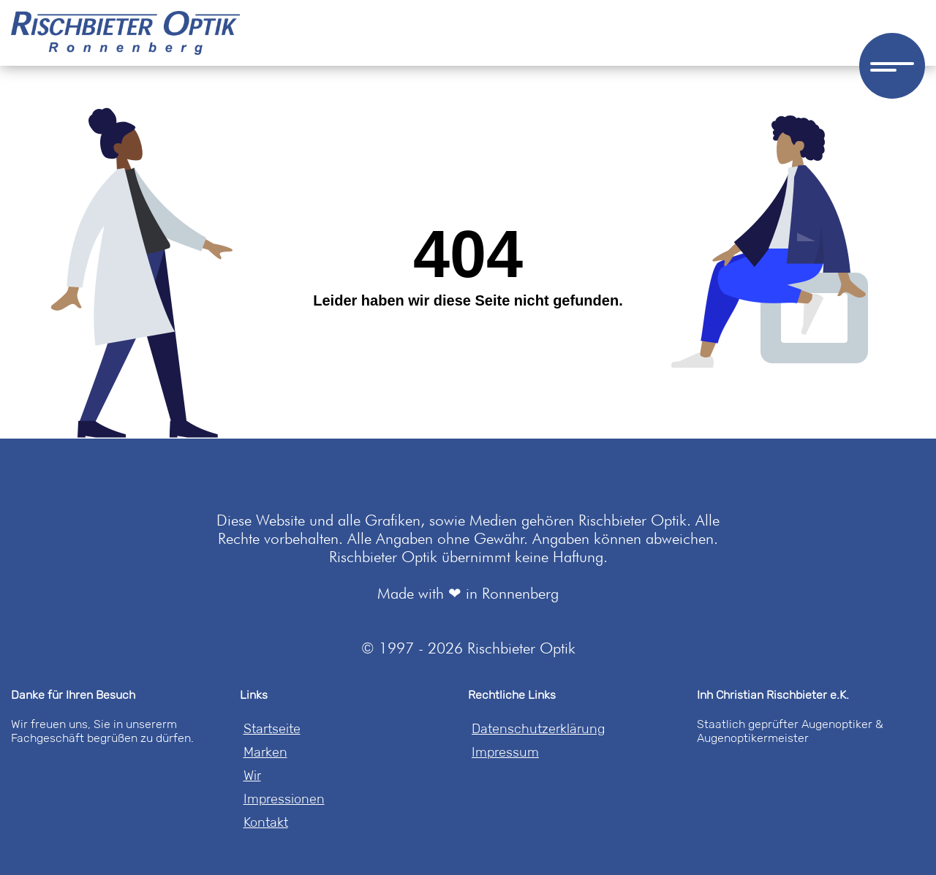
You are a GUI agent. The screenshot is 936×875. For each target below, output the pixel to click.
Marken (265, 752)
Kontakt (266, 822)
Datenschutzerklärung (538, 729)
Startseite (272, 729)
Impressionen (284, 799)
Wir (252, 776)
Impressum (505, 752)
